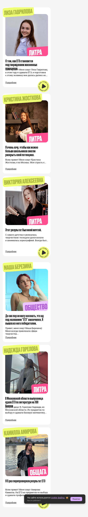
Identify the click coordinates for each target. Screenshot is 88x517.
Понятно (76, 499)
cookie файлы (58, 498)
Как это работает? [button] (34, 500)
